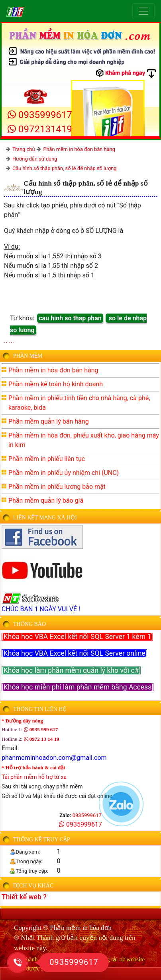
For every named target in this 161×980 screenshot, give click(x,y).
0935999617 (40, 114)
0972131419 (40, 129)
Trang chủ (23, 149)
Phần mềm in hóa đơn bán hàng (79, 149)
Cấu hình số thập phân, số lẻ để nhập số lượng (64, 168)
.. (5, 341)
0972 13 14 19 (41, 739)
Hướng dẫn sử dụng (34, 159)
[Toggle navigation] (143, 11)
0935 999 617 (41, 729)
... (11, 341)
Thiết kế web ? (24, 897)
